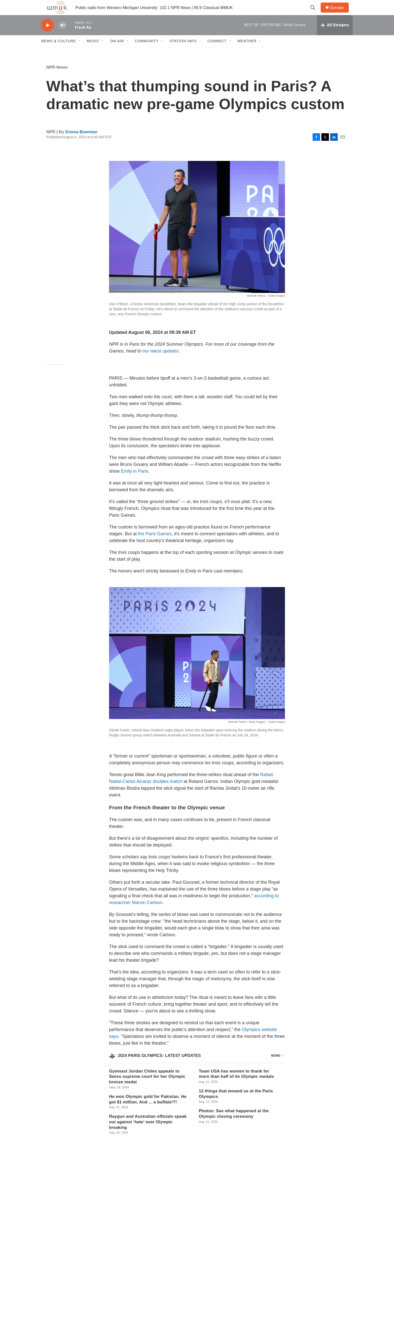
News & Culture (58, 52)
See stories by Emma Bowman (169, 1226)
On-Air (117, 52)
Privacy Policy (226, 1282)
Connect (217, 52)
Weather (247, 52)
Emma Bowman (81, 143)
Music (93, 52)
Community (147, 52)
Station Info (183, 52)
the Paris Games (155, 545)
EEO (218, 1293)
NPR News (57, 78)
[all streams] (335, 36)
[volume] (62, 36)
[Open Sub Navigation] (80, 52)
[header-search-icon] (315, 13)
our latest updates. (161, 362)
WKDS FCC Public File (167, 1293)
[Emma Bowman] (120, 1222)
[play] (47, 36)
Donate (340, 13)
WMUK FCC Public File (167, 1282)
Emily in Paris (134, 482)
